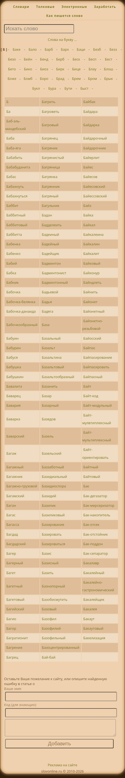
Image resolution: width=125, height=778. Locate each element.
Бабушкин (14, 376)
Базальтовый (53, 366)
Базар (47, 395)
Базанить (49, 386)
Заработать (105, 7)
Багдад (12, 534)
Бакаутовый (93, 628)
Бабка (11, 272)
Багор (11, 628)
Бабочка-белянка (20, 301)
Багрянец (50, 138)
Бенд (44, 59)
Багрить (48, 101)
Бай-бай (48, 657)
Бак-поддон (93, 543)
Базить (47, 572)
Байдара (90, 111)
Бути (68, 88)
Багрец (12, 657)
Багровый (50, 124)
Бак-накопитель (96, 514)
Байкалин (91, 244)
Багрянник (51, 186)
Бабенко (13, 253)
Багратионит (17, 637)
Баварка (13, 419)
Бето (12, 69)
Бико (28, 69)
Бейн (28, 59)
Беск (76, 59)
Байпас (89, 347)
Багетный (14, 586)
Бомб (28, 78)
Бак (86, 486)
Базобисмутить (54, 599)
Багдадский (15, 543)
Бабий (11, 263)
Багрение (14, 647)
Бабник (12, 282)
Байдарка (91, 124)
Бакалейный (93, 572)
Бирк (60, 69)
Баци (81, 49)
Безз (113, 49)
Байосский (92, 338)
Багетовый (15, 599)
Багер (11, 553)
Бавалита (14, 386)
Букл (36, 88)
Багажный (14, 467)
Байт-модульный (97, 405)
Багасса (12, 524)
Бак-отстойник (95, 534)
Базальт (48, 347)
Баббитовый (16, 224)
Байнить (90, 292)
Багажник (14, 476)
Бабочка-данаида (21, 311)
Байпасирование (97, 357)
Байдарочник (94, 148)
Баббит (12, 205)
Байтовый (91, 476)
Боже (12, 78)
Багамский (15, 495)
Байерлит (91, 157)
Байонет (90, 301)
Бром (92, 78)
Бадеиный (50, 234)
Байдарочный (95, 138)
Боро (44, 78)
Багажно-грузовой (21, 486)
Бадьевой (50, 292)
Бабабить (14, 157)
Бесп (92, 59)
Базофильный (53, 637)
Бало (32, 49)
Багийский (15, 609)
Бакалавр (91, 562)
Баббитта (14, 234)
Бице (76, 69)
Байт (87, 386)
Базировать (52, 534)
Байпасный (92, 376)
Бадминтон (51, 263)
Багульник (50, 205)
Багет (10, 572)
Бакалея (90, 609)
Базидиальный (54, 476)
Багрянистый (53, 157)
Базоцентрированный (60, 647)
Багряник (49, 148)
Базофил (49, 618)
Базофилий (51, 628)
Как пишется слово (64, 16)
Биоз (44, 69)
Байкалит (91, 253)
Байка (88, 215)
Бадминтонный (55, 282)
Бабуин (12, 338)
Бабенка (13, 244)
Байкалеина (93, 234)
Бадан (47, 215)
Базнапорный (53, 586)
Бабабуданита (18, 167)
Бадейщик (50, 253)
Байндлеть (92, 282)
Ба (8, 111)
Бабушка (13, 366)
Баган (11, 505)
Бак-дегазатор (95, 495)
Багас (10, 514)
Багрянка (49, 176)
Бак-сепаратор (95, 553)
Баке (17, 49)
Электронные (74, 7)
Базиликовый (53, 514)
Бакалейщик (93, 599)
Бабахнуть (15, 186)
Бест (108, 59)
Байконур (91, 272)
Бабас (11, 176)
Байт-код (90, 395)
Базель (47, 436)
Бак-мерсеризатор (98, 505)
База (45, 324)
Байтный (90, 467)
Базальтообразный (58, 376)
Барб (49, 49)
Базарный (50, 405)
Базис (46, 553)
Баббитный (15, 215)
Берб (60, 59)
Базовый (49, 609)
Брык (108, 78)
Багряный (50, 196)
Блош (108, 69)
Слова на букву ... (62, 39)
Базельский (51, 453)
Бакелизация (94, 637)
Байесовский (94, 186)
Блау (93, 69)
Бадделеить (52, 224)
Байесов (90, 176)
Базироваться (53, 543)
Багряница (51, 167)
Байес (88, 167)
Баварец (13, 395)
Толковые (45, 7)
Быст (84, 88)
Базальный (51, 338)
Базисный (50, 562)
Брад (60, 78)
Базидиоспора (54, 486)
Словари (21, 7)
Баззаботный (53, 467)
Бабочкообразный (21, 324)
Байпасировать (96, 366)
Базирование (53, 524)
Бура (52, 88)
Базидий (49, 495)
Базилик (49, 505)
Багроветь (50, 111)
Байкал (89, 224)
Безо (12, 59)
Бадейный (50, 244)
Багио (11, 618)
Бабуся (12, 357)
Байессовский (95, 196)
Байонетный (93, 311)
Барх (65, 49)
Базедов (49, 419)
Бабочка (13, 292)
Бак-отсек (91, 524)
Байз (87, 205)
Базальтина (51, 357)
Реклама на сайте (62, 768)
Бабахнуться (16, 196)
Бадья (47, 301)
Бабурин (13, 347)
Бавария (13, 405)
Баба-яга (13, 148)
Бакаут (88, 618)
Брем (76, 78)
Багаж (11, 453)
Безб (97, 49)
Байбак (89, 101)
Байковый (91, 263)
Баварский (15, 436)
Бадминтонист (54, 272)
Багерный (14, 562)
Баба (10, 138)
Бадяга (47, 311)
